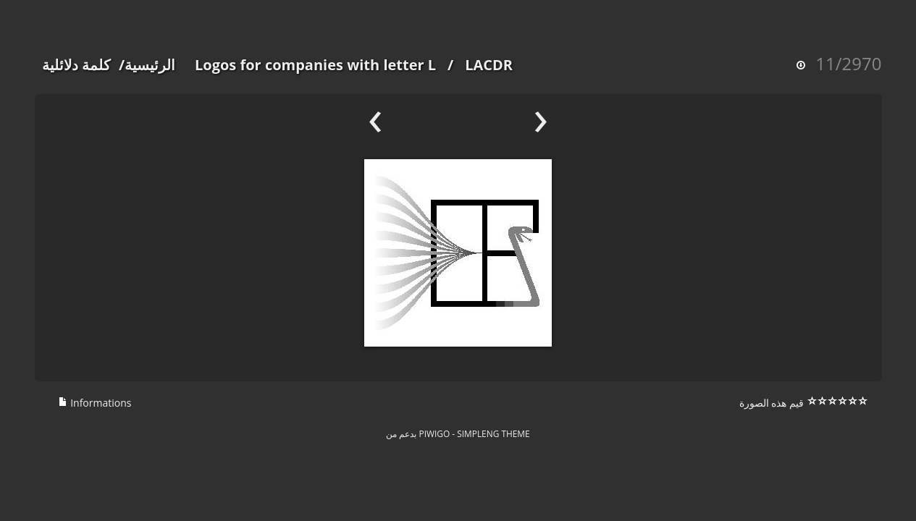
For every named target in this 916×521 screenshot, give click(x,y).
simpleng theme (493, 433)
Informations (95, 403)
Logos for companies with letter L (315, 65)
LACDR (489, 65)
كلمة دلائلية (76, 65)
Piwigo (434, 433)
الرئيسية (150, 65)
